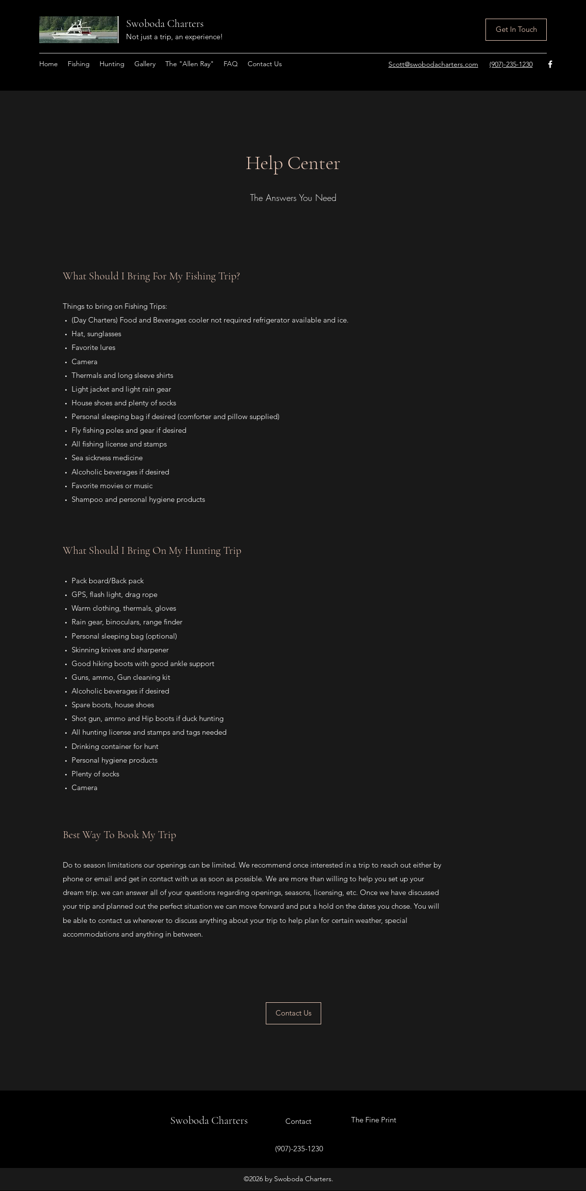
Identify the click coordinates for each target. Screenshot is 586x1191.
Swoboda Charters (165, 23)
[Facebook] (550, 64)
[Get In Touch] (516, 30)
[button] (79, 63)
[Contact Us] (293, 1013)
